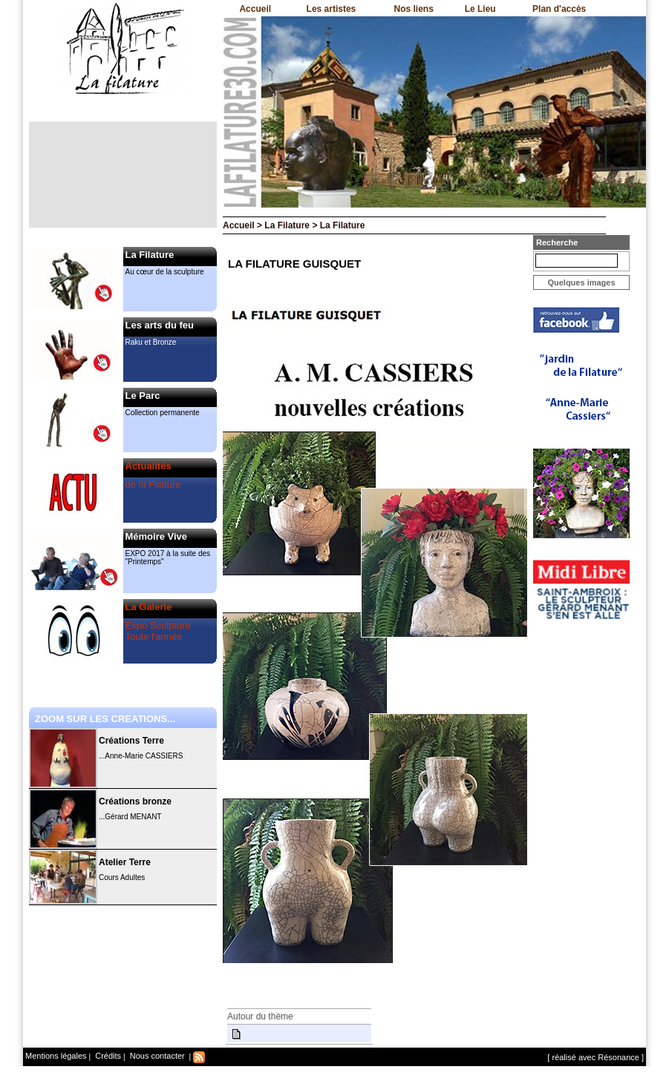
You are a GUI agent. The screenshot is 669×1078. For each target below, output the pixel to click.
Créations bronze (135, 801)
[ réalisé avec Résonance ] (595, 1057)
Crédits (107, 1055)
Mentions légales (56, 1055)
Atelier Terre (125, 862)
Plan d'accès (559, 9)
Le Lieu (480, 9)
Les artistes (331, 9)
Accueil (255, 9)
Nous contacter (156, 1055)
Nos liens (414, 9)
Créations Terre (131, 740)
